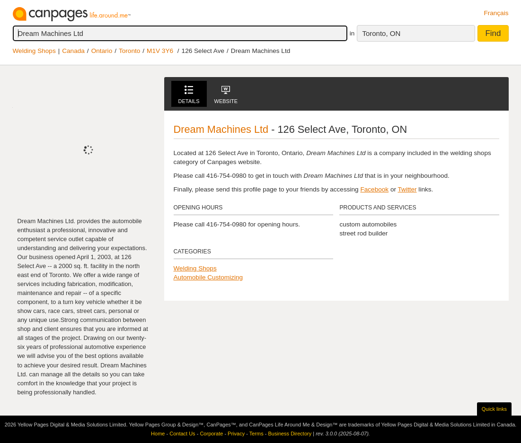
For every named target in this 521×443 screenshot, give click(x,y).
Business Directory (289, 433)
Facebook (374, 189)
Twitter (407, 189)
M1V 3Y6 (160, 50)
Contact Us (182, 433)
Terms (256, 433)
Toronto (129, 50)
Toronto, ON (381, 33)
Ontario (102, 50)
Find (493, 33)
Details (189, 95)
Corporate (211, 433)
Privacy (236, 433)
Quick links (494, 409)
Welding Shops (34, 50)
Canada (73, 50)
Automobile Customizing (208, 277)
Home (158, 433)
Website (226, 95)
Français (496, 13)
